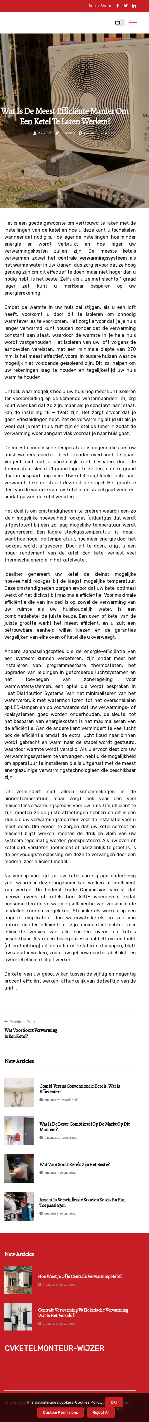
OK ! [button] (114, 1402)
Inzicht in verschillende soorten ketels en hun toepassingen (82, 1203)
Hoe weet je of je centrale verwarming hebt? (80, 1277)
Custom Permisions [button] (60, 1412)
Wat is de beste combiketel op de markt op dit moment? (84, 1127)
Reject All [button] (101, 1412)
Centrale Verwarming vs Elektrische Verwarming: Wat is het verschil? (83, 1313)
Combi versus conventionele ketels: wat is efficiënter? (79, 1089)
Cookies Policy (87, 1402)
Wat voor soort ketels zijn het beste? (74, 1164)
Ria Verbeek (45, 133)
